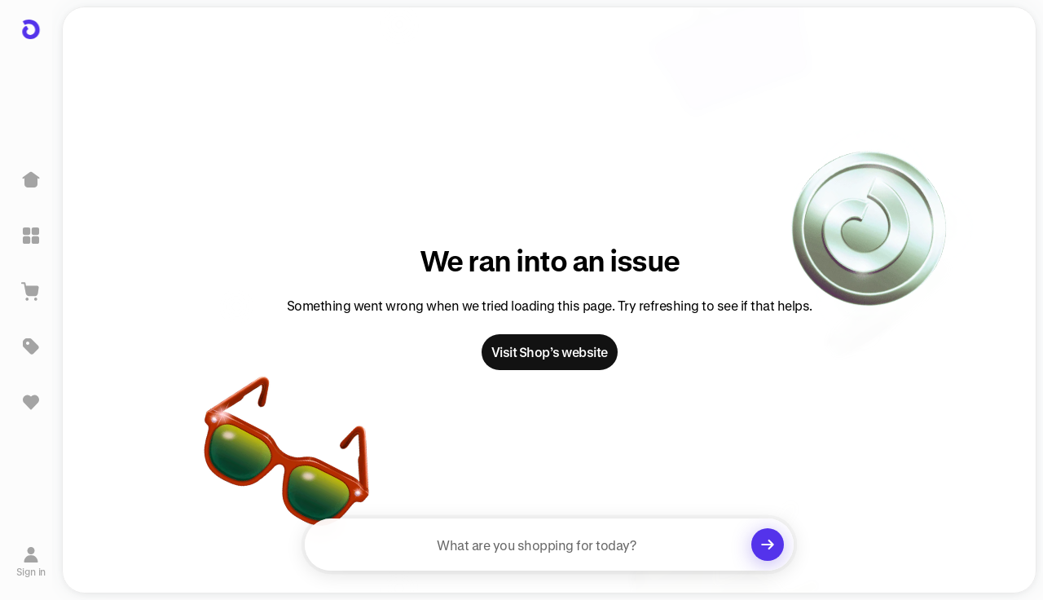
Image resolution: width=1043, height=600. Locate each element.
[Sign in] (31, 562)
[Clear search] (767, 544)
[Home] (31, 180)
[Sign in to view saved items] (31, 401)
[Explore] (31, 235)
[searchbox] (549, 544)
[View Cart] (31, 291)
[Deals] (31, 346)
